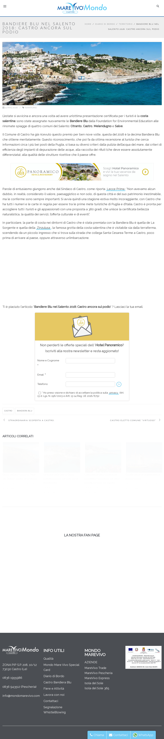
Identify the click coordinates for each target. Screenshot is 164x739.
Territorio (126, 24)
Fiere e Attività (54, 688)
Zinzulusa (43, 227)
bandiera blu (24, 411)
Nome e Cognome (48, 363)
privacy (113, 392)
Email (41, 374)
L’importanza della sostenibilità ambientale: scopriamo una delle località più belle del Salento (102, 478)
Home (88, 24)
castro (8, 411)
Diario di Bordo (105, 24)
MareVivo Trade (95, 668)
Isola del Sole (94, 683)
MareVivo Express (97, 678)
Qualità (48, 658)
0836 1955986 (12, 677)
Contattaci (51, 701)
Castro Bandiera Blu (57, 682)
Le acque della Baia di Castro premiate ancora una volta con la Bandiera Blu (61, 478)
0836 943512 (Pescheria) (19, 686)
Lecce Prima (115, 189)
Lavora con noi (54, 694)
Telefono (42, 384)
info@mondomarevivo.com (21, 695)
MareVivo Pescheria (98, 673)
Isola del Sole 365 (97, 688)
